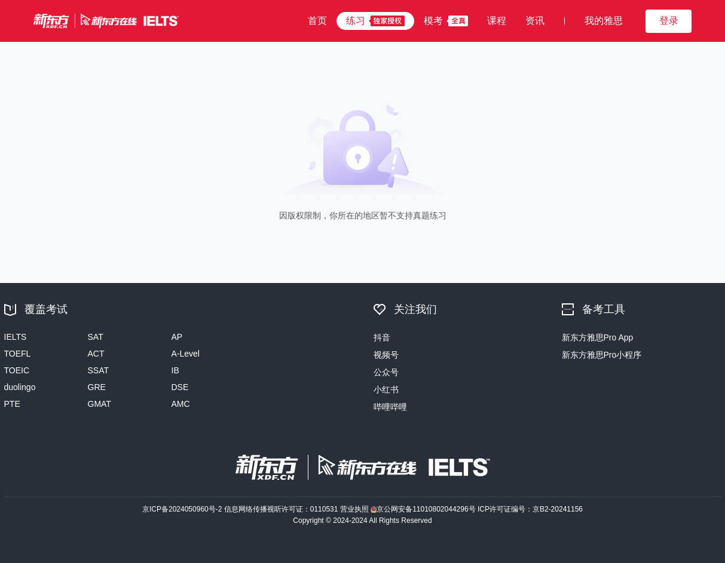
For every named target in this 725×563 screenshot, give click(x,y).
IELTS (15, 337)
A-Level (186, 353)
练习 (355, 21)
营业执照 (355, 509)
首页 (317, 21)
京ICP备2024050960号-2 (183, 509)
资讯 (534, 21)
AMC (181, 404)
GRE (97, 387)
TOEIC (17, 370)
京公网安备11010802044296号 (424, 509)
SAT (95, 337)
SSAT (98, 370)
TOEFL (17, 353)
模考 (433, 21)
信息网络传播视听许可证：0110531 (282, 509)
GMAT (99, 404)
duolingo (20, 387)
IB (175, 370)
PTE (12, 404)
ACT (96, 353)
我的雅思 (604, 21)
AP (177, 337)
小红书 (386, 389)
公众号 (386, 372)
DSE (180, 387)
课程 (496, 21)
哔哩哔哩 (390, 407)
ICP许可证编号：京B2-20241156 (530, 509)
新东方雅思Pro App (598, 337)
